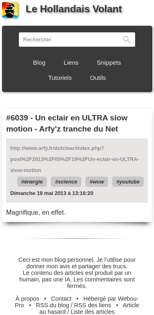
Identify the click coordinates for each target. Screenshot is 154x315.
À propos (27, 298)
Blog (39, 62)
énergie (33, 182)
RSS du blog (52, 305)
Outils (98, 77)
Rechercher (127, 39)
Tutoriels (60, 77)
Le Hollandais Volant (62, 8)
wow (98, 182)
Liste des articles (93, 311)
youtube (129, 182)
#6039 (17, 117)
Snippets (109, 62)
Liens (71, 62)
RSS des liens (92, 305)
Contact (61, 298)
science (67, 182)
